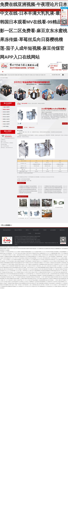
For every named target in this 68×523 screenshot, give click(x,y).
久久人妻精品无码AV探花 (41, 272)
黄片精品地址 (61, 261)
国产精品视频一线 (51, 269)
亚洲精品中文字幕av (53, 267)
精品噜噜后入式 (63, 281)
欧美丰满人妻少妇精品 (30, 283)
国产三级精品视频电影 (36, 270)
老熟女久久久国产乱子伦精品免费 (8, 265)
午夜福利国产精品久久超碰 (19, 265)
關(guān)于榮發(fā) (14, 72)
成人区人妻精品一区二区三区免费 (29, 259)
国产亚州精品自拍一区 (53, 259)
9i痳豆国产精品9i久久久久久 (38, 261)
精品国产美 (51, 278)
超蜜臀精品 (24, 283)
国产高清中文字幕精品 (25, 262)
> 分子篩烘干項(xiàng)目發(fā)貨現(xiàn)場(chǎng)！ (27, 189)
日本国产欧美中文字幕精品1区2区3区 (32, 253)
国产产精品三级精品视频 (39, 283)
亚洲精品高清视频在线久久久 (33, 256)
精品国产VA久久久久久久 (5, 270)
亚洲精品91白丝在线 (18, 283)
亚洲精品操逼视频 (16, 256)
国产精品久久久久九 (50, 272)
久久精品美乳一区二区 (48, 284)
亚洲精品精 (39, 275)
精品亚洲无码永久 (46, 278)
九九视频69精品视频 (53, 253)
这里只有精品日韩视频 (8, 278)
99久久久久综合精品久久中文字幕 (58, 275)
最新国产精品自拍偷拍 (28, 278)
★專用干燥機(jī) (6, 126)
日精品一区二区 (14, 276)
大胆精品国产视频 (11, 283)
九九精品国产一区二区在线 (4, 251)
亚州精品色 (32, 276)
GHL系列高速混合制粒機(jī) (25, 179)
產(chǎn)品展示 (34, 103)
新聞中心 (20, 71)
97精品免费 (28, 276)
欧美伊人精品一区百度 (13, 284)
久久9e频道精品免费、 (59, 256)
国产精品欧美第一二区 (38, 276)
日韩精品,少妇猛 (14, 264)
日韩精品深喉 (51, 254)
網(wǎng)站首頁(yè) (7, 72)
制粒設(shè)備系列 (6, 109)
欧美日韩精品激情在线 (13, 273)
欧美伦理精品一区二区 (61, 267)
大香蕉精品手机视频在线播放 (26, 251)
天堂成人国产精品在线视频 (33, 280)
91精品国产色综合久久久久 (43, 256)
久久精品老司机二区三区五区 (58, 264)
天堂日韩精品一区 (55, 265)
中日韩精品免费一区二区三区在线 (28, 269)
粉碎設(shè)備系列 (6, 114)
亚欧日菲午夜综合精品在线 (8, 269)
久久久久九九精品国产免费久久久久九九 (38, 251)
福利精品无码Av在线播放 (6, 286)
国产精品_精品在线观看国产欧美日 (15, 267)
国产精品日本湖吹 (57, 272)
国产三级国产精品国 (46, 276)
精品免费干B (59, 262)
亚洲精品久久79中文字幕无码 (44, 262)
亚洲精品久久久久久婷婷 (6, 264)
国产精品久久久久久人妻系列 (15, 251)
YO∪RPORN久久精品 (56, 281)
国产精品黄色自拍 (8, 276)
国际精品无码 (63, 272)
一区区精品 (19, 284)
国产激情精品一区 (20, 259)
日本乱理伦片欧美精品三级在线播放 (52, 251)
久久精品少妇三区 (34, 286)
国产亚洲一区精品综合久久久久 (26, 254)
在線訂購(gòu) (64, 123)
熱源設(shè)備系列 (6, 119)
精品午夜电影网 (61, 278)
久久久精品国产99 (49, 281)
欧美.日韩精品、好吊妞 (25, 267)
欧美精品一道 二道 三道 (8, 275)
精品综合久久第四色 (61, 286)
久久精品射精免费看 (41, 280)
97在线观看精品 (41, 264)
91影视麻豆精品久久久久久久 (44, 253)
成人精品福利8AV (9, 253)
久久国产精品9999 (25, 284)
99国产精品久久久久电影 (27, 270)
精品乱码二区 (38, 259)
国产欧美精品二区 (14, 286)
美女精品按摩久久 (59, 283)
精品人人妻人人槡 (42, 265)
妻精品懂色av (34, 275)
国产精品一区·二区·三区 (23, 280)
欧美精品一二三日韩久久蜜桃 (55, 280)
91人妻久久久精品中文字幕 (29, 265)
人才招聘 (53, 72)
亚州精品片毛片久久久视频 (27, 275)
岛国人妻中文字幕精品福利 (34, 262)
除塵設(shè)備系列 (6, 121)
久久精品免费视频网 (62, 251)
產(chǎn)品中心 (27, 71)
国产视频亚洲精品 (5, 267)
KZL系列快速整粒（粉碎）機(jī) (25, 180)
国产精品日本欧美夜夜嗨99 (40, 281)
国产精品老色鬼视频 (17, 262)
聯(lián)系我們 (60, 72)
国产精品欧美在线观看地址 (45, 270)
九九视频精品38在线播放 (8, 256)
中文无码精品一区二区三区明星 (10, 259)
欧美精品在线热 (53, 270)
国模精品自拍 (56, 278)
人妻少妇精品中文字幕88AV (7, 254)
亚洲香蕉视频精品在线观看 (8, 262)
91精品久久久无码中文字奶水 (26, 272)
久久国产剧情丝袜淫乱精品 (17, 275)
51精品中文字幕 (34, 272)
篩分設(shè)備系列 (6, 116)
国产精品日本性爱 (20, 264)
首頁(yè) (29, 103)
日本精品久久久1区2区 (24, 281)
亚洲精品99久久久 (46, 261)
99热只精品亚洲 (44, 269)
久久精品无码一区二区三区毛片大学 (24, 286)
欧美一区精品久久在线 (15, 280)
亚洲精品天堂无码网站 (54, 276)
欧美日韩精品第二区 (29, 261)
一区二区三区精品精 (16, 272)
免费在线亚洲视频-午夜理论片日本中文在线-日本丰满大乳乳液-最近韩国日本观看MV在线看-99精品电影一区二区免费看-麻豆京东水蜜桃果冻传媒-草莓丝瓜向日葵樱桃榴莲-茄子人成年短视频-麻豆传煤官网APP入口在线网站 (33, 31)
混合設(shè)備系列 (6, 111)
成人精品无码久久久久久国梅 (52, 286)
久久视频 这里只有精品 (58, 269)
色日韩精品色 (46, 283)
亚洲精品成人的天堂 (37, 269)
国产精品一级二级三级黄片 (37, 278)
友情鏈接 (8, 225)
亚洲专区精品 (35, 254)
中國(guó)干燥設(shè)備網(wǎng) (50, 242)
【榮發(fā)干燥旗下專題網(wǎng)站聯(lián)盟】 (56, 70)
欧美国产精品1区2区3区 (48, 264)
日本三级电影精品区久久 (42, 286)
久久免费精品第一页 (31, 281)
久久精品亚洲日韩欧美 (54, 273)
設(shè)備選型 (40, 71)
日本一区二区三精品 (7, 280)
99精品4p (47, 267)
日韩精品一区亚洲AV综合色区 (43, 254)
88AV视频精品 (6, 284)
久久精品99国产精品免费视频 (47, 275)
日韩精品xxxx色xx (57, 254)
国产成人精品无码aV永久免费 (44, 273)
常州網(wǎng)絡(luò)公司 (24, 242)
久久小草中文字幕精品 (17, 269)
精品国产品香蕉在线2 (21, 276)
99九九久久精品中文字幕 (54, 261)
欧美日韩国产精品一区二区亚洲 (32, 273)
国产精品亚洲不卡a (16, 281)
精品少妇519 (47, 280)
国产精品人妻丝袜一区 (8, 281)
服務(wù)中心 (46, 72)
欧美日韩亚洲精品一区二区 (22, 273)
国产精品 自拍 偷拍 (9, 272)
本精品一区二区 (60, 253)
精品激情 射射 (35, 264)
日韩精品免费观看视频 (41, 267)
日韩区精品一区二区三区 (5, 261)
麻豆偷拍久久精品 (13, 261)
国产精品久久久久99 (33, 267)
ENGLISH (60, 62)
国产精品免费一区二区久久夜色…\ (17, 270)
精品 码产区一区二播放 (60, 270)
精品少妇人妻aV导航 (40, 284)
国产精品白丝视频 (16, 278)
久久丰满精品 (21, 278)
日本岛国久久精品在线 (45, 259)
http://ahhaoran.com (9, 147)
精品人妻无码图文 (61, 273)
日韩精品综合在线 (53, 262)
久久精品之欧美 (48, 265)
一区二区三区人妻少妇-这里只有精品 (19, 253)
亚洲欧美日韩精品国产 (21, 261)
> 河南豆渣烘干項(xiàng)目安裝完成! (24, 192)
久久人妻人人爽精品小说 (28, 264)
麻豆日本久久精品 (62, 276)
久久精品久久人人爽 (56, 284)
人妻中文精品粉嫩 (51, 256)
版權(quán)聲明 (37, 236)
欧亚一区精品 (36, 265)
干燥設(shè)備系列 (6, 107)
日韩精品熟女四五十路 (23, 256)
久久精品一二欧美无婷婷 (16, 254)
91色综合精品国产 (52, 283)
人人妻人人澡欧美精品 (33, 284)
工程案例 (33, 71)
